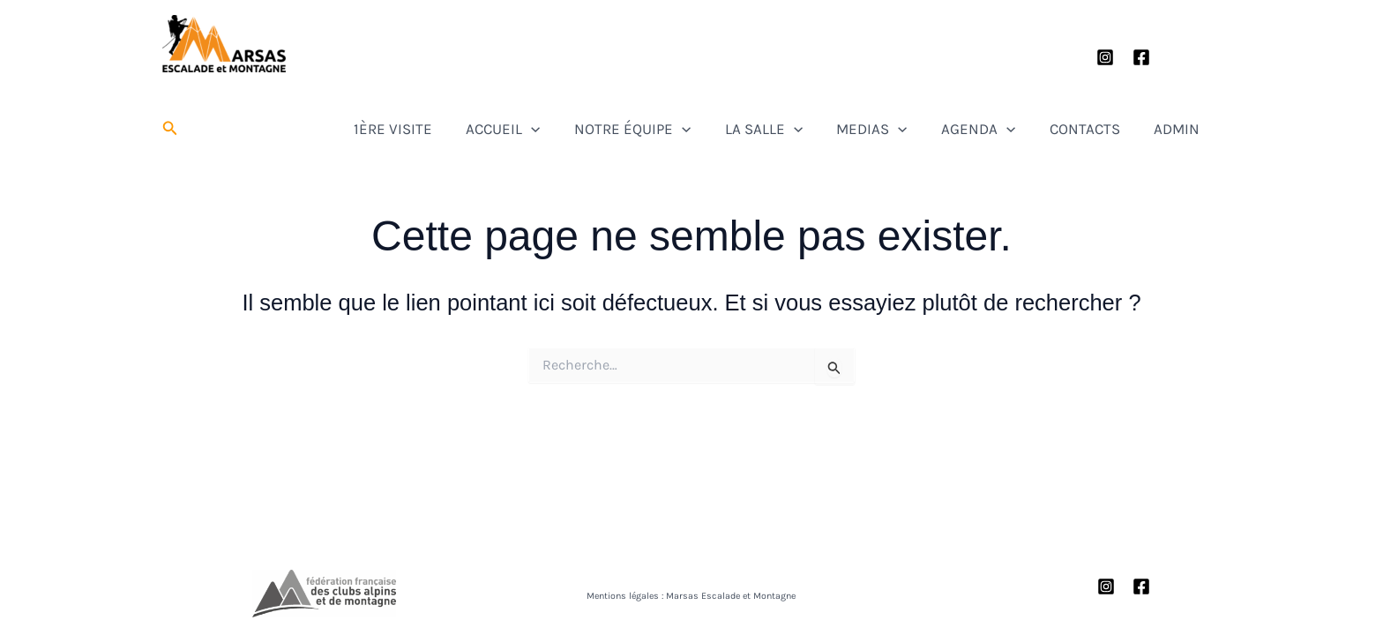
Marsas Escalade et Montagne (225, 77)
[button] (170, 128)
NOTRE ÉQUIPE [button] (717, 129)
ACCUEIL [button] (602, 129)
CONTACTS (1111, 129)
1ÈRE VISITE (506, 129)
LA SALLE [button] (833, 129)
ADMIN (1189, 129)
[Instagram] (1105, 57)
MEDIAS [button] (928, 129)
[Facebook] (1141, 57)
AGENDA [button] (1020, 129)
